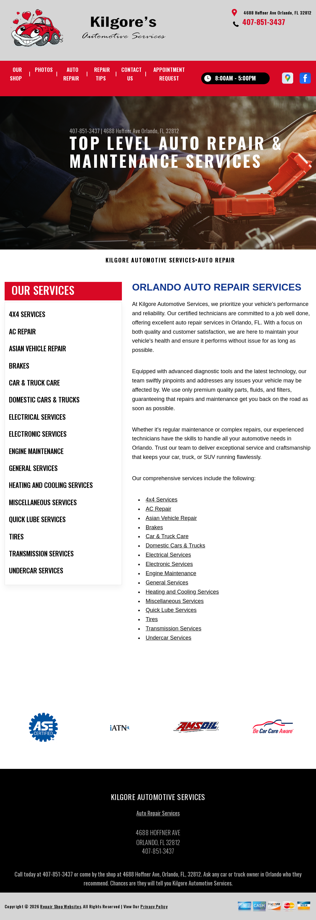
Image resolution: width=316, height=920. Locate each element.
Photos (44, 69)
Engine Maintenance (171, 575)
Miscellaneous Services (175, 603)
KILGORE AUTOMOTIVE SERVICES (150, 262)
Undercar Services (168, 640)
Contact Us (131, 74)
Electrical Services (168, 557)
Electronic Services (169, 566)
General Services (167, 585)
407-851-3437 (263, 21)
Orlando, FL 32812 (160, 131)
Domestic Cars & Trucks (175, 548)
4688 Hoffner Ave (121, 131)
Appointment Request (169, 74)
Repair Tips (102, 74)
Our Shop (16, 74)
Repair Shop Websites (60, 908)
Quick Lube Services (171, 612)
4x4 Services (161, 502)
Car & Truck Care (167, 539)
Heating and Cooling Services (182, 594)
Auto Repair (71, 74)
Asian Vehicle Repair (171, 520)
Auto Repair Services (158, 815)
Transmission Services (173, 631)
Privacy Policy (153, 908)
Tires (152, 622)
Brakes (154, 529)
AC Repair (158, 511)
